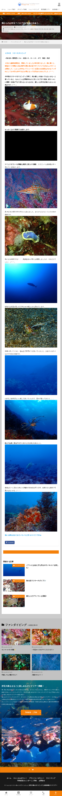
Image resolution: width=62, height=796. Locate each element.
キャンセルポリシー (20, 778)
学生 (53, 29)
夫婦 (49, 29)
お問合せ (42, 780)
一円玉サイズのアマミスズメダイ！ (43, 650)
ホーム (3, 9)
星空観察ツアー (45, 9)
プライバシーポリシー (36, 778)
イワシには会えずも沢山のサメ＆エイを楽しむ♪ (42, 566)
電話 (43, 793)
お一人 (16, 29)
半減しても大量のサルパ (9, 675)
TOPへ (56, 793)
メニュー (31, 793)
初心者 (46, 29)
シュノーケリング (34, 9)
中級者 (36, 29)
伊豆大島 (41, 29)
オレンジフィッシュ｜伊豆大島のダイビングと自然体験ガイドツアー (36, 785)
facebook (18, 793)
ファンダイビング (21, 27)
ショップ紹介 (11, 9)
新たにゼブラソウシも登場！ (36, 596)
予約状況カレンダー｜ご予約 (27, 780)
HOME (5, 42)
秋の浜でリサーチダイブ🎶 (36, 581)
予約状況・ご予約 (31, 712)
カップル (20, 29)
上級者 (31, 29)
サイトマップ (50, 778)
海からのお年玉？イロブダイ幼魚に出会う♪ (36, 42)
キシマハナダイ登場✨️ (9, 650)
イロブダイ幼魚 (8, 29)
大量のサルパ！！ (37, 675)
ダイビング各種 (21, 9)
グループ (26, 29)
